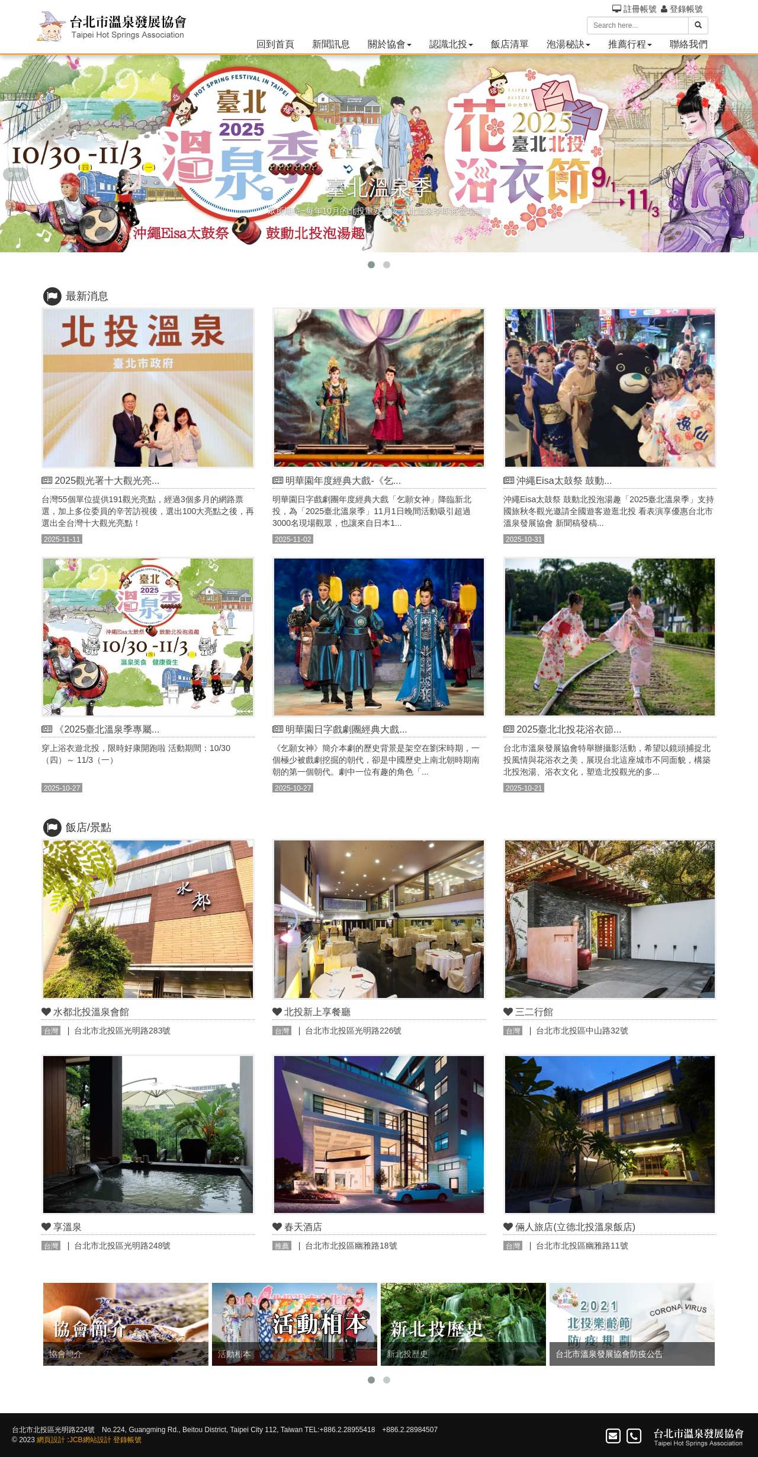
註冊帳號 (634, 9)
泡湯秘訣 (568, 44)
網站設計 (97, 1440)
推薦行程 (630, 44)
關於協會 (390, 44)
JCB (76, 1440)
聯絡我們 (689, 44)
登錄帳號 (682, 9)
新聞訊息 (331, 44)
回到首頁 (275, 44)
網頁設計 (51, 1440)
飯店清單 (510, 44)
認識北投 (451, 44)
